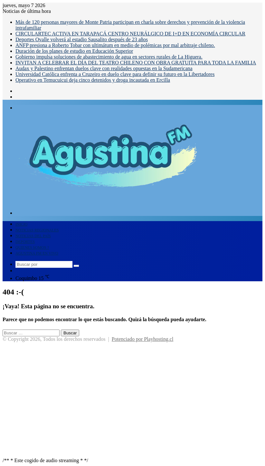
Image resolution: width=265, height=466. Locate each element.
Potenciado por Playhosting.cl (143, 339)
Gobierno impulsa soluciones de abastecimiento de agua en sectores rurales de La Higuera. (109, 57)
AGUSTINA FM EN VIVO (36, 253)
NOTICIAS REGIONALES (37, 230)
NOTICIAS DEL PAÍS (33, 236)
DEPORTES (25, 241)
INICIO (21, 224)
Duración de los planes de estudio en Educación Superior (74, 51)
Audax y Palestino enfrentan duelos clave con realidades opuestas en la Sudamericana (104, 68)
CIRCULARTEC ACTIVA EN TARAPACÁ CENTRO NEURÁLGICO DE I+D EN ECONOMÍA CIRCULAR (130, 33)
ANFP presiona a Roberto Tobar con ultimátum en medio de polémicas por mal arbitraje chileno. (115, 45)
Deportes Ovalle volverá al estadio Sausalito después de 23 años (81, 39)
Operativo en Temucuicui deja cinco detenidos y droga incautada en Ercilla (92, 80)
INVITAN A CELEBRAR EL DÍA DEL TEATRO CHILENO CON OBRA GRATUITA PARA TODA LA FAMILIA (135, 62)
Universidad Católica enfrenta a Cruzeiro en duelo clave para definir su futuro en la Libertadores (114, 74)
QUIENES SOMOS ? (32, 247)
